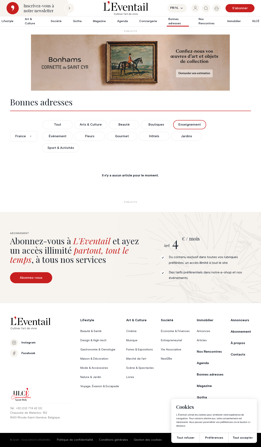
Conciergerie (148, 21)
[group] (195, 8)
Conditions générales (113, 439)
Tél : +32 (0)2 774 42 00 (26, 408)
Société (56, 21)
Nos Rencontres (207, 21)
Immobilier (234, 21)
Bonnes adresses (174, 21)
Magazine (99, 21)
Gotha (77, 21)
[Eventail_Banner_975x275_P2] (130, 63)
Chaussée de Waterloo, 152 (28, 412)
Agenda (122, 21)
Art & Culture (30, 21)
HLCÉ (255, 21)
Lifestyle (7, 21)
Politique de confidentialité (75, 439)
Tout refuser (186, 437)
